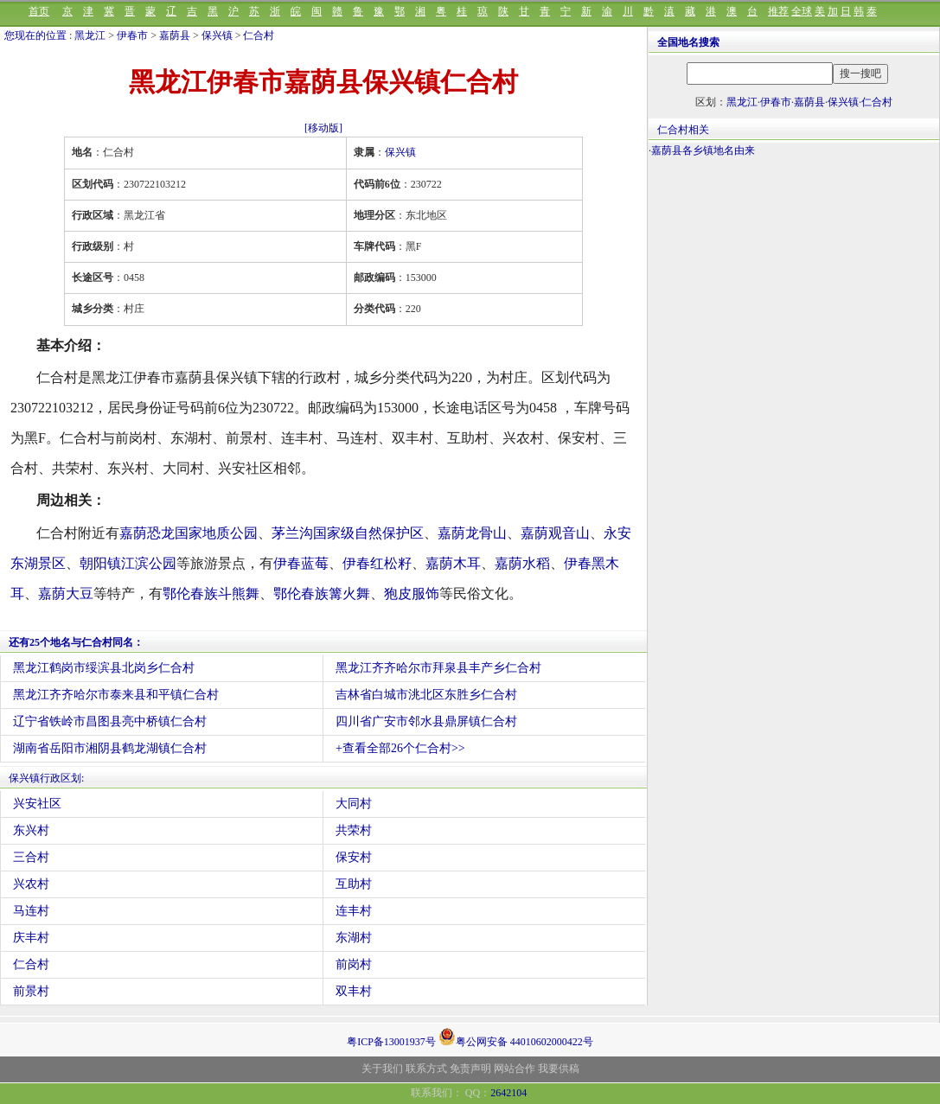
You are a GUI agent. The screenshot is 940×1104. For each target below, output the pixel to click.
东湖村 (354, 937)
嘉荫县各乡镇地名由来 (703, 150)
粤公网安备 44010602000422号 (515, 1036)
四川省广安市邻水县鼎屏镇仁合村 (426, 721)
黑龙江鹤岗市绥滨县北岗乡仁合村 (104, 667)
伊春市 (132, 35)
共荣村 (354, 830)
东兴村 (31, 830)
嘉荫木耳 (453, 563)
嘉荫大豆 (65, 593)
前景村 (31, 991)
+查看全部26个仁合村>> (400, 748)
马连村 (31, 910)
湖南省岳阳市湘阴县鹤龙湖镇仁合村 (110, 748)
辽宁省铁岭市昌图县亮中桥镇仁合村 (110, 721)
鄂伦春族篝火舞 (321, 593)
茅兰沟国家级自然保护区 (348, 533)
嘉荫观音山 (555, 533)
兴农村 (31, 883)
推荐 (778, 11)
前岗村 (354, 964)
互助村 (354, 883)
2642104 (508, 1093)
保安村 (354, 857)
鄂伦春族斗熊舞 (211, 593)
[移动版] (323, 128)
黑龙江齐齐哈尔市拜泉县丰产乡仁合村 (438, 667)
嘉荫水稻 (522, 563)
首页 (39, 11)
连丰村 (354, 910)
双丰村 (354, 991)
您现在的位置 (35, 35)
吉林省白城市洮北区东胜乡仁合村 (426, 694)
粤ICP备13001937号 (391, 1042)
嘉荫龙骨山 (472, 533)
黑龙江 (90, 35)
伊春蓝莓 (301, 563)
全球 (801, 11)
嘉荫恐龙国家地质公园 (188, 533)
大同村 (354, 803)
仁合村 (258, 35)
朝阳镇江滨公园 (128, 563)
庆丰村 (31, 937)
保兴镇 (217, 35)
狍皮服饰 (411, 593)
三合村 (31, 857)
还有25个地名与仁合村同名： (76, 642)
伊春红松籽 (377, 563)
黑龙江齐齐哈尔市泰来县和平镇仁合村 (116, 694)
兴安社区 (37, 803)
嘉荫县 (174, 35)
